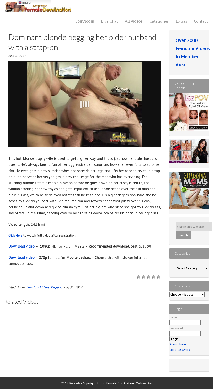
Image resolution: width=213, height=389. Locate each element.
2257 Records (71, 383)
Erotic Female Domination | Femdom (46, 7)
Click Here (15, 235)
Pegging (56, 287)
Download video (21, 246)
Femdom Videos (37, 287)
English (24, 2)
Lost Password (179, 349)
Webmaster (144, 383)
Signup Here (177, 344)
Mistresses (182, 286)
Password (176, 328)
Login (173, 317)
